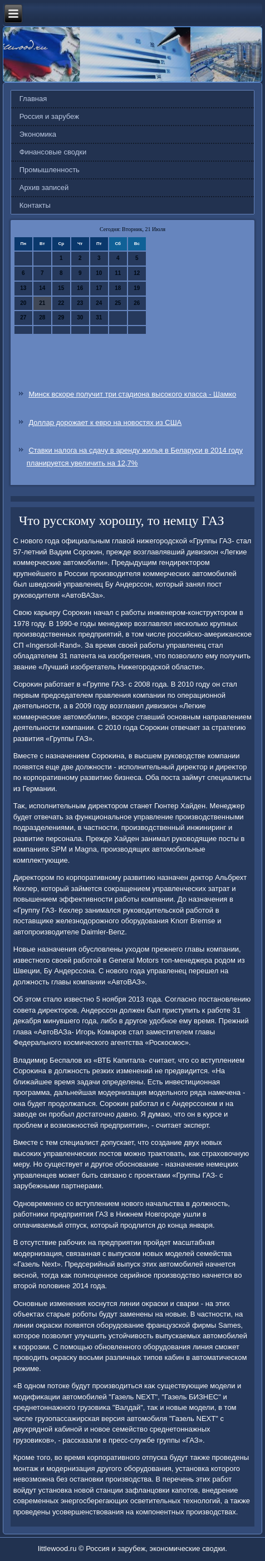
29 (61, 317)
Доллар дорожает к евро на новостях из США (104, 422)
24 (99, 303)
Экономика (37, 134)
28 (42, 317)
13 (23, 288)
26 (137, 303)
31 (99, 317)
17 (99, 288)
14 (42, 288)
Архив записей (44, 187)
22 (61, 303)
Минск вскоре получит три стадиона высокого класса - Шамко (132, 394)
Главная (33, 98)
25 (118, 303)
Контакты (35, 205)
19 (137, 288)
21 (42, 303)
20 (23, 303)
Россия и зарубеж (49, 116)
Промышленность (49, 170)
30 (80, 317)
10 (99, 273)
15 (61, 288)
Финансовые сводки (52, 152)
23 (80, 303)
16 (80, 288)
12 (137, 273)
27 (23, 317)
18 (118, 288)
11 (118, 273)
